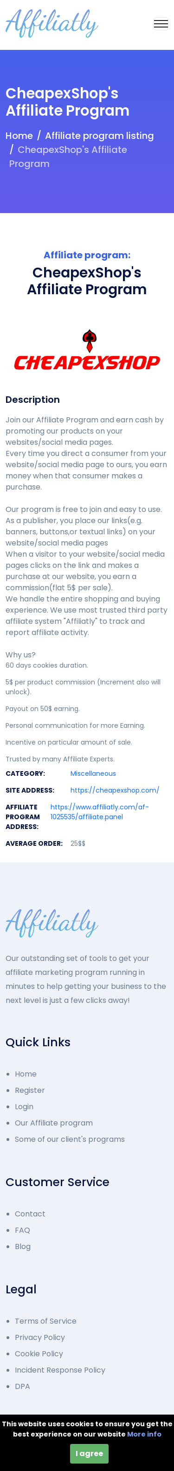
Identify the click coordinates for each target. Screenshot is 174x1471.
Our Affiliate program (54, 1123)
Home (19, 135)
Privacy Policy (40, 1337)
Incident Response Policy (60, 1370)
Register (30, 1090)
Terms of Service (46, 1321)
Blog (23, 1246)
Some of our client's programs (70, 1139)
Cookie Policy (39, 1353)
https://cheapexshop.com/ (115, 790)
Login (24, 1106)
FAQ (22, 1230)
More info (144, 1434)
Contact (30, 1214)
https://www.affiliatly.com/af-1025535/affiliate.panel (100, 812)
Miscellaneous (93, 773)
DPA (22, 1386)
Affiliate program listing (99, 135)
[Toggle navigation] (161, 23)
